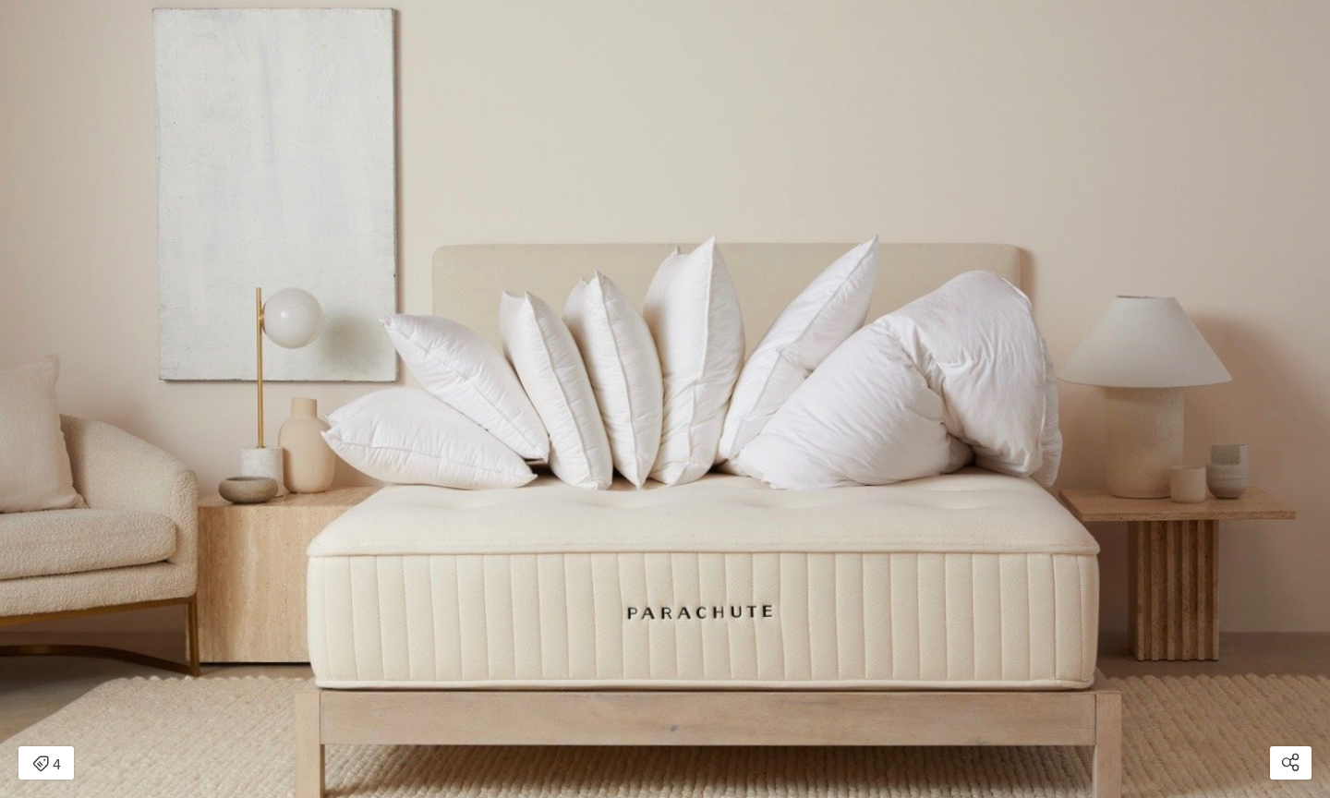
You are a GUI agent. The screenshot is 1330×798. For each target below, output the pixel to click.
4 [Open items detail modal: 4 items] (46, 765)
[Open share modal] (1291, 763)
